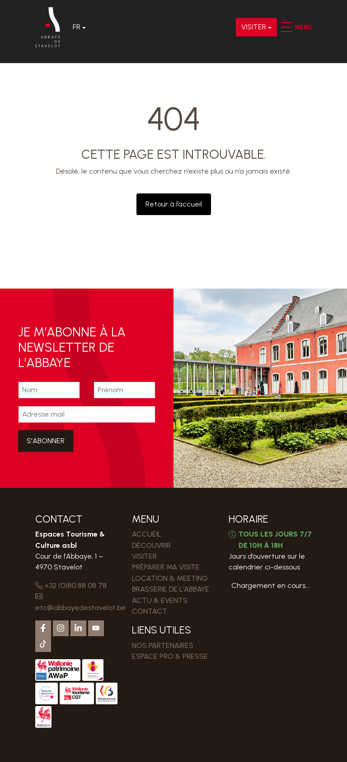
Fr (76, 27)
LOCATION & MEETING (170, 578)
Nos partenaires (162, 645)
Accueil (146, 534)
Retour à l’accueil (173, 204)
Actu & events (160, 600)
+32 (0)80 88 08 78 (71, 585)
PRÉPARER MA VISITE (166, 567)
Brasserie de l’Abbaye (170, 589)
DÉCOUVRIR (151, 545)
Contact (149, 611)
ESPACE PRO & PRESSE (170, 656)
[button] (286, 27)
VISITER (253, 27)
